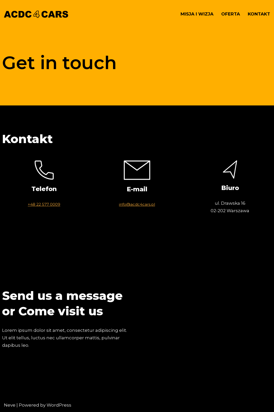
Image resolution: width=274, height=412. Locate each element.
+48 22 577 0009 (44, 204)
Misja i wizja (197, 14)
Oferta (230, 14)
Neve (9, 405)
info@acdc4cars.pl (137, 204)
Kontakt (259, 14)
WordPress (59, 405)
